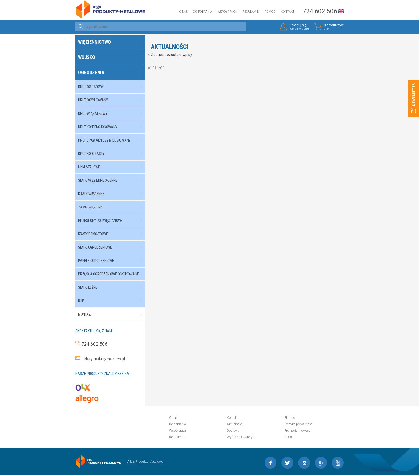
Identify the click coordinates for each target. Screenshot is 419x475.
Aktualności (235, 424)
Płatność (290, 418)
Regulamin (250, 11)
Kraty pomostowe (112, 233)
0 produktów (334, 27)
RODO (288, 437)
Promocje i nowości (297, 430)
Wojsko (86, 57)
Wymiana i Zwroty (240, 437)
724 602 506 (319, 11)
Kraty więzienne (112, 193)
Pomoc (270, 11)
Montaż (112, 314)
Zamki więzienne (112, 207)
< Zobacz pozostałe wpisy (170, 54)
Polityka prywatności (298, 424)
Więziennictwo (94, 42)
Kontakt (287, 11)
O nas (183, 11)
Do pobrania (202, 11)
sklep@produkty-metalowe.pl (102, 359)
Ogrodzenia (91, 72)
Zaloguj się (299, 27)
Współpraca (227, 11)
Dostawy (233, 430)
